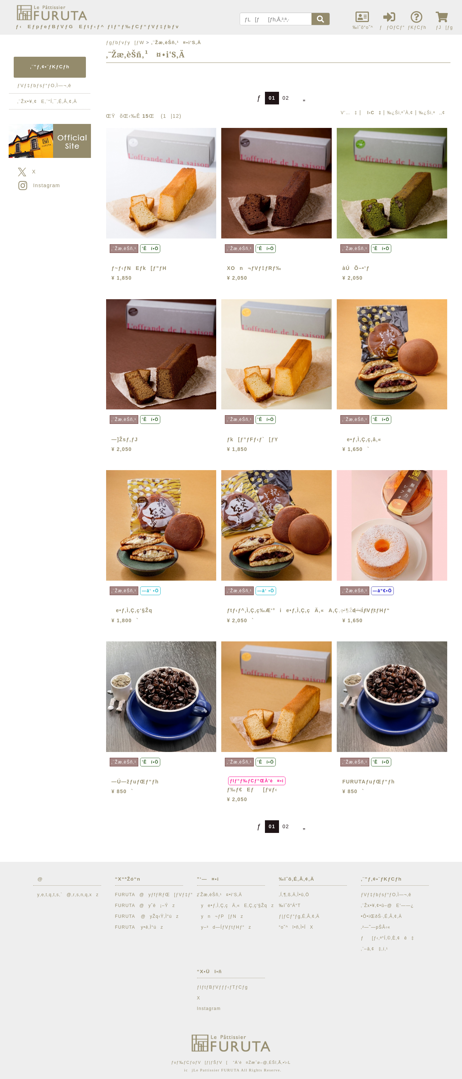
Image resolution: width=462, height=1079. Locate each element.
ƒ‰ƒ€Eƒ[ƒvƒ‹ (252, 789)
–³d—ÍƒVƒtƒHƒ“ (366, 610)
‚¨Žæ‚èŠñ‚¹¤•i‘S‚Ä (219, 894)
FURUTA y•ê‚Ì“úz (139, 927)
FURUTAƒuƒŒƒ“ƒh (369, 781)
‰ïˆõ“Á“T (290, 905)
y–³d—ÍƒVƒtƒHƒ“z (224, 927)
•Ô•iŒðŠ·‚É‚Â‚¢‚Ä (381, 916)
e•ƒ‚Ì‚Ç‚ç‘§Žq (132, 610)
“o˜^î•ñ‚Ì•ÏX (296, 927)
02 (286, 98)
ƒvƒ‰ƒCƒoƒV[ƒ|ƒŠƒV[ (199, 1062)
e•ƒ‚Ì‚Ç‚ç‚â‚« (362, 439)
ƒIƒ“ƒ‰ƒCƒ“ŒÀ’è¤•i (257, 780)
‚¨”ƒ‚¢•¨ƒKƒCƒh (49, 66)
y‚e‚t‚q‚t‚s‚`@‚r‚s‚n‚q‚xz (66, 894)
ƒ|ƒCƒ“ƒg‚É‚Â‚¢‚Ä (299, 916)
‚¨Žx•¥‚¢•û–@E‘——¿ (387, 905)
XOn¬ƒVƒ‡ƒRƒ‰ (254, 268)
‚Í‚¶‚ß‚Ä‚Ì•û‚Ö (294, 894)
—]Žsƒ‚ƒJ (125, 439)
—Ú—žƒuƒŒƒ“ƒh (135, 781)
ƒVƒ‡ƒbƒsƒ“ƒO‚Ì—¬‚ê (44, 85)
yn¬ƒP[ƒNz (220, 916)
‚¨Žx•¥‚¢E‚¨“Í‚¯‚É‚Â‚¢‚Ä (47, 101)
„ (301, 98)
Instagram (38, 185)
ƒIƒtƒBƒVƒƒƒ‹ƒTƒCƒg (222, 987)
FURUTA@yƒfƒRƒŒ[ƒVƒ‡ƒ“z (157, 894)
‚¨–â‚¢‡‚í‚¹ (374, 948)
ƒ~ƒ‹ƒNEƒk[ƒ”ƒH (139, 268)
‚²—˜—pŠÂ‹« (376, 927)
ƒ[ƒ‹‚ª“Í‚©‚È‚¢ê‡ (387, 938)
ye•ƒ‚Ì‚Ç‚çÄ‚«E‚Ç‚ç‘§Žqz (235, 905)
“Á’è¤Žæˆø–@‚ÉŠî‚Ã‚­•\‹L (262, 1062)
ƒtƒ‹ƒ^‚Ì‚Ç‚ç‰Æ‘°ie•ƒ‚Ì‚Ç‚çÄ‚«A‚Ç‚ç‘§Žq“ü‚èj (301, 610)
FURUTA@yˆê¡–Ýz (145, 905)
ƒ (255, 98)
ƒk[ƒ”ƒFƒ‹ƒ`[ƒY (252, 439)
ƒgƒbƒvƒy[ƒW (125, 42)
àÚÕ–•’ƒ (356, 268)
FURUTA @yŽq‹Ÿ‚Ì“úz (147, 916)
